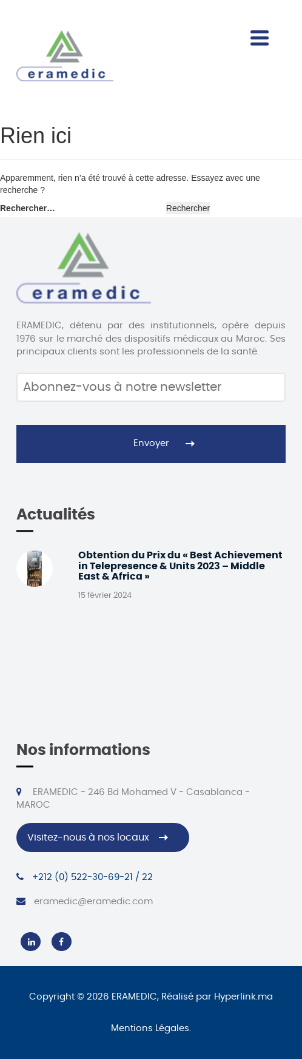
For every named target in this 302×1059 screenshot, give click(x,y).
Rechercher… (27, 208)
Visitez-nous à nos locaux (88, 837)
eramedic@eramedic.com (84, 901)
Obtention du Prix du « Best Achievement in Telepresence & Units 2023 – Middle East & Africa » (180, 565)
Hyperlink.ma (243, 996)
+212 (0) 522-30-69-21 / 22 (84, 877)
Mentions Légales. (151, 1028)
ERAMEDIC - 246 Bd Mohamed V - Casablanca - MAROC (132, 798)
